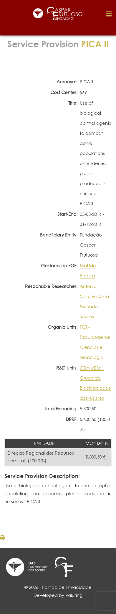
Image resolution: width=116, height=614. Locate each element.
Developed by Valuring (58, 595)
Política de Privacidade (67, 587)
